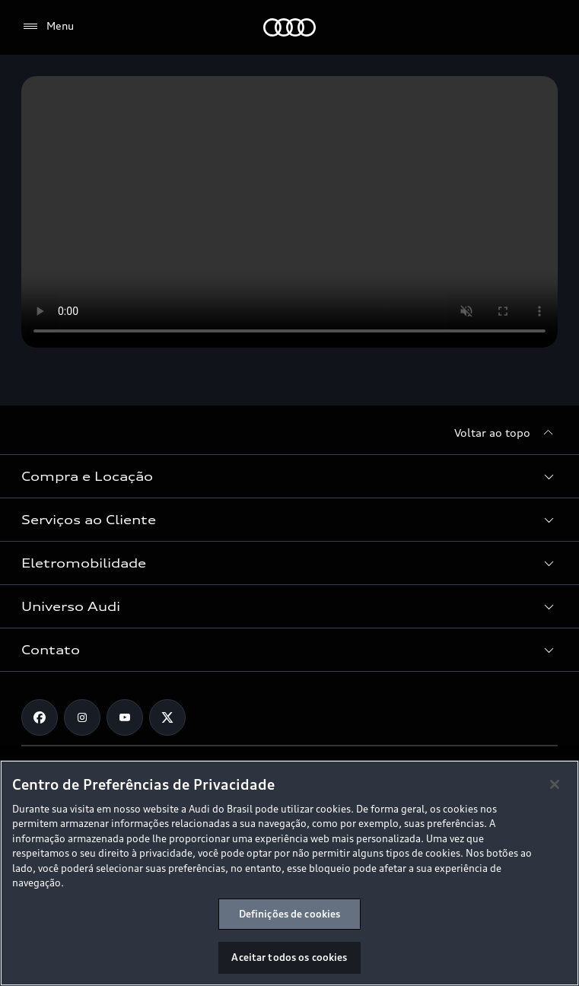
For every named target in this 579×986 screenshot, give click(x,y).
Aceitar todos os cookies (289, 957)
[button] (289, 476)
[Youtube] (125, 717)
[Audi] (289, 27)
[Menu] (47, 26)
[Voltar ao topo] (506, 433)
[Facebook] (39, 717)
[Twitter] (167, 717)
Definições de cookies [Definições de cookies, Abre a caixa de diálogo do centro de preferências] (290, 914)
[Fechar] (554, 784)
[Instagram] (82, 717)
